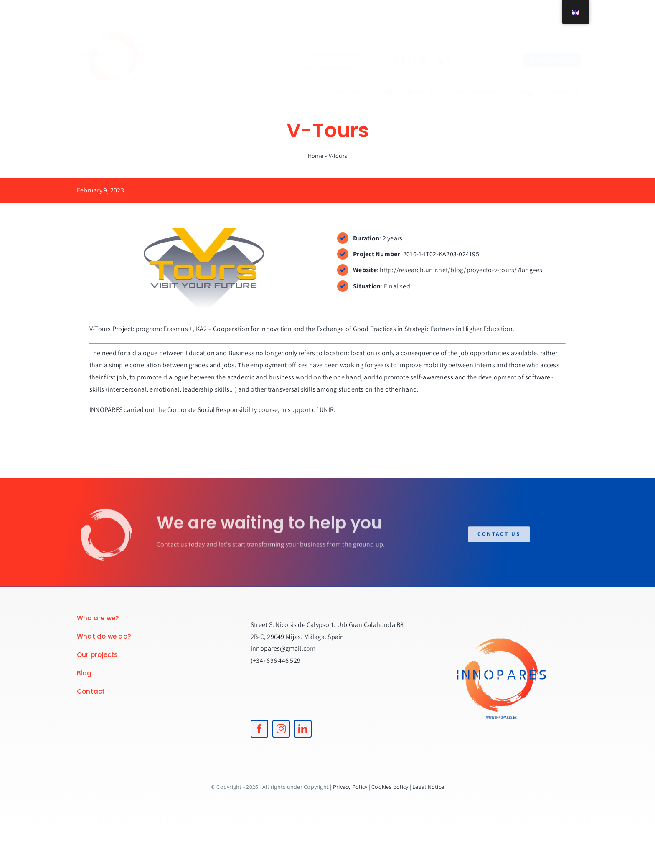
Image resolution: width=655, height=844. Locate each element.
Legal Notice (428, 787)
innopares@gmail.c (278, 648)
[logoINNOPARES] (120, 15)
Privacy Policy (350, 787)
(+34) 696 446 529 (321, 67)
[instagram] (414, 60)
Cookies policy (389, 787)
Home (315, 155)
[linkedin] (434, 60)
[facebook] (395, 60)
